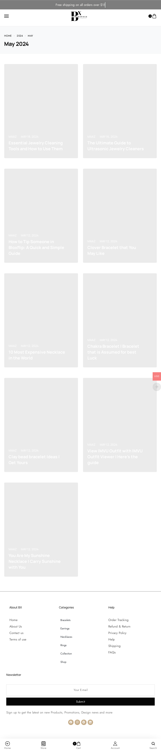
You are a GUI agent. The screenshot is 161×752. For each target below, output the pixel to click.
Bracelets (65, 620)
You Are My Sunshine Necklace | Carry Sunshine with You (35, 561)
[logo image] (79, 14)
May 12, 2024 (29, 235)
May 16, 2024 (109, 131)
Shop (63, 662)
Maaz (13, 137)
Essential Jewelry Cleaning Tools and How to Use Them (36, 145)
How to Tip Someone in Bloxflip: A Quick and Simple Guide (37, 247)
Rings (63, 645)
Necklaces (66, 637)
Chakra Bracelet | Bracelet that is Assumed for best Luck (114, 352)
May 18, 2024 (29, 137)
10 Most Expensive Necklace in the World (31, 355)
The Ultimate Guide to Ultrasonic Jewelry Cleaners (109, 142)
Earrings (64, 628)
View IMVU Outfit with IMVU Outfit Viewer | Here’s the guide (115, 456)
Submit (80, 701)
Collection (66, 654)
